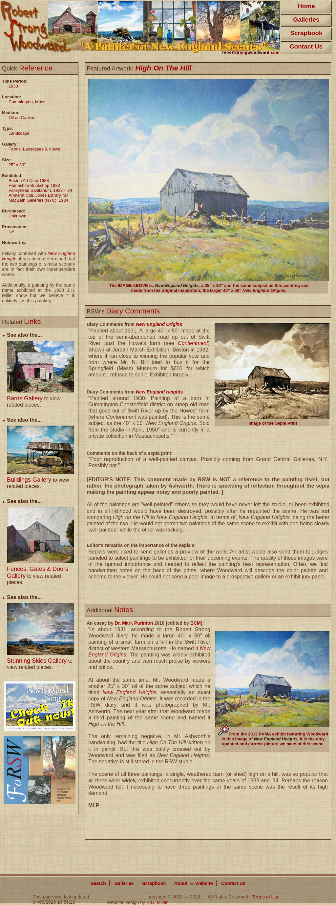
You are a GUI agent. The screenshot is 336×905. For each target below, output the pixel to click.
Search (98, 883)
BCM (195, 623)
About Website (193, 883)
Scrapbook (306, 33)
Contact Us (306, 46)
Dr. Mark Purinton (134, 623)
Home (306, 6)
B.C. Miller (157, 902)
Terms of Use (266, 896)
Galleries (306, 19)
